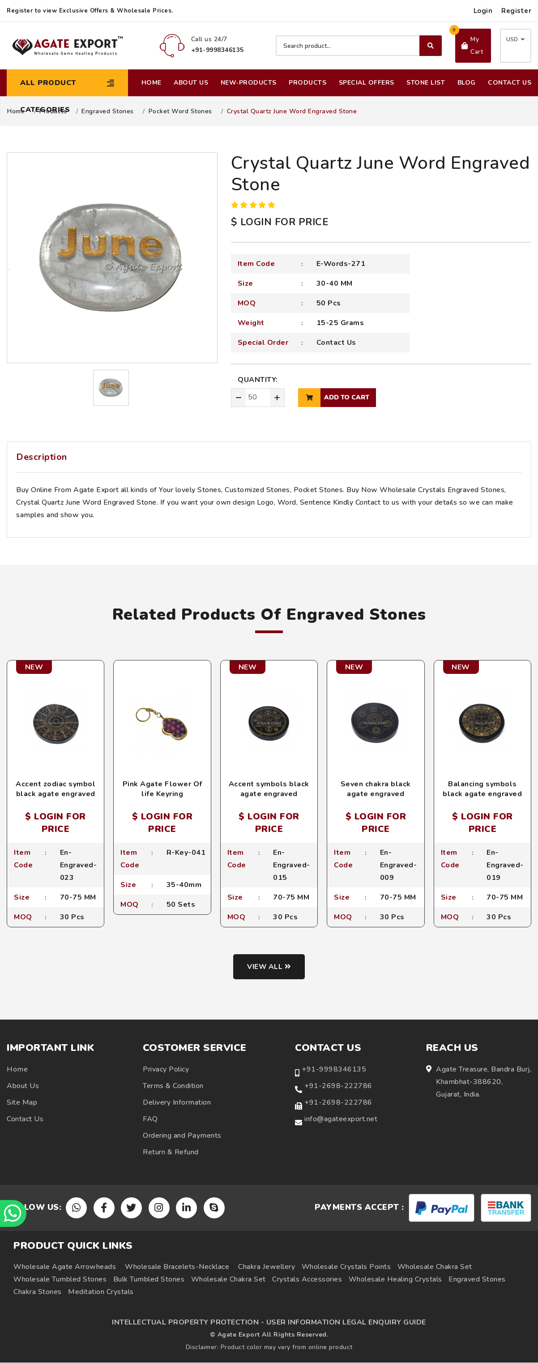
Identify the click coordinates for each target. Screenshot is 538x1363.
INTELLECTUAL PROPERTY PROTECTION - (188, 1323)
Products (307, 82)
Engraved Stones (107, 111)
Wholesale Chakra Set (434, 1267)
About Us (191, 82)
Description (41, 457)
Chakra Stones (37, 1292)
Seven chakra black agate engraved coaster (376, 794)
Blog (466, 82)
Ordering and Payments (182, 1135)
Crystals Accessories (307, 1280)
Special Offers (366, 82)
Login (483, 10)
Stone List (425, 82)
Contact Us (509, 82)
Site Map (22, 1102)
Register (516, 10)
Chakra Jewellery (266, 1267)
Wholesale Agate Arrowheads (64, 1267)
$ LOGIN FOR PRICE (280, 222)
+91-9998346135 (334, 1069)
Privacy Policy (166, 1069)
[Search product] (359, 45)
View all (269, 967)
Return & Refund (171, 1152)
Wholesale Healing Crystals (395, 1280)
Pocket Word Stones (180, 111)
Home (151, 82)
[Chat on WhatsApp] (13, 1213)
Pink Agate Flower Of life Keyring (162, 789)
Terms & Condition (173, 1086)
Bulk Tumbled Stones (149, 1280)
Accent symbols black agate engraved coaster (269, 794)
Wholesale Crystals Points (346, 1267)
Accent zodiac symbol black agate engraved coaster (55, 794)
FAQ (150, 1119)
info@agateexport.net (340, 1119)
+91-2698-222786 (338, 1086)
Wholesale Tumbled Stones (60, 1280)
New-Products (249, 82)
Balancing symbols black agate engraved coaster (482, 794)
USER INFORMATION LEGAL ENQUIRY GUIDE (346, 1323)
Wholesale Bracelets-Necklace (177, 1267)
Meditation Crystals (101, 1292)
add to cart (333, 397)
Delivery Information (177, 1102)
